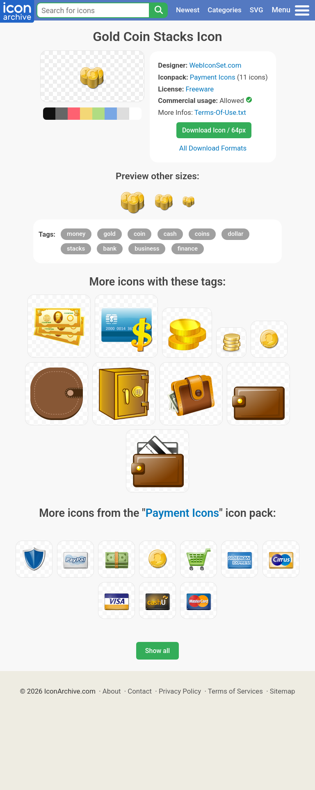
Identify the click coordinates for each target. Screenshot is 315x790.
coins (202, 233)
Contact (140, 691)
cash (170, 233)
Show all (157, 651)
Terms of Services (235, 691)
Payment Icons (212, 77)
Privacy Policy (180, 691)
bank (109, 248)
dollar (235, 233)
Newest (187, 10)
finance (188, 248)
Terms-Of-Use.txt (220, 112)
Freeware (200, 89)
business (147, 248)
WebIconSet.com (215, 65)
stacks (76, 248)
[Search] (158, 10)
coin (140, 233)
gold (109, 233)
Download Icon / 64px (214, 130)
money (76, 233)
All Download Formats (213, 148)
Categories (225, 10)
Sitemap (282, 691)
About (112, 691)
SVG (256, 10)
